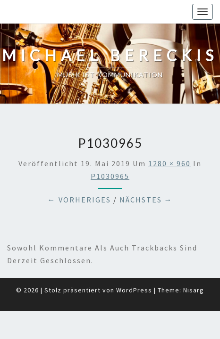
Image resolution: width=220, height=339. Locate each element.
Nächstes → (146, 176)
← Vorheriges (79, 176)
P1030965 (110, 152)
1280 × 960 (169, 140)
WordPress (134, 266)
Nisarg (193, 266)
